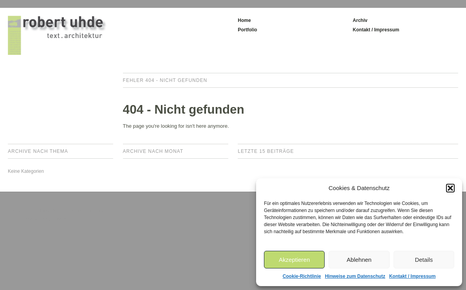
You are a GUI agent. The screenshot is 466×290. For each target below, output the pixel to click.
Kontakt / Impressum (412, 276)
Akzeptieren (294, 259)
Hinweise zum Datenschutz (355, 276)
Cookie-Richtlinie (302, 276)
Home (244, 20)
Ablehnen (359, 259)
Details (424, 259)
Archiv (360, 20)
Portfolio (247, 30)
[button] (450, 188)
